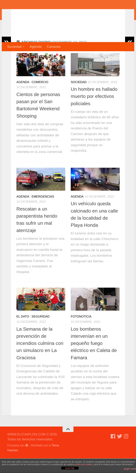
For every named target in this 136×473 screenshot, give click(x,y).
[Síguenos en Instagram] (126, 450)
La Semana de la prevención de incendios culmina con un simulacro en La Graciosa (39, 358)
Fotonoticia (81, 331)
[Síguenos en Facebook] (113, 450)
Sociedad (14, 46)
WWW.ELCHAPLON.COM (60, 14)
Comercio (40, 96)
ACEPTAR (69, 468)
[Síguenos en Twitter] (119, 450)
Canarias (54, 46)
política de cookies (84, 464)
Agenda (36, 46)
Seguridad (41, 331)
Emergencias (43, 211)
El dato (22, 331)
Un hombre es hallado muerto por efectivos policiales (94, 111)
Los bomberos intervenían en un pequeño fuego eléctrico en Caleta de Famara (94, 358)
